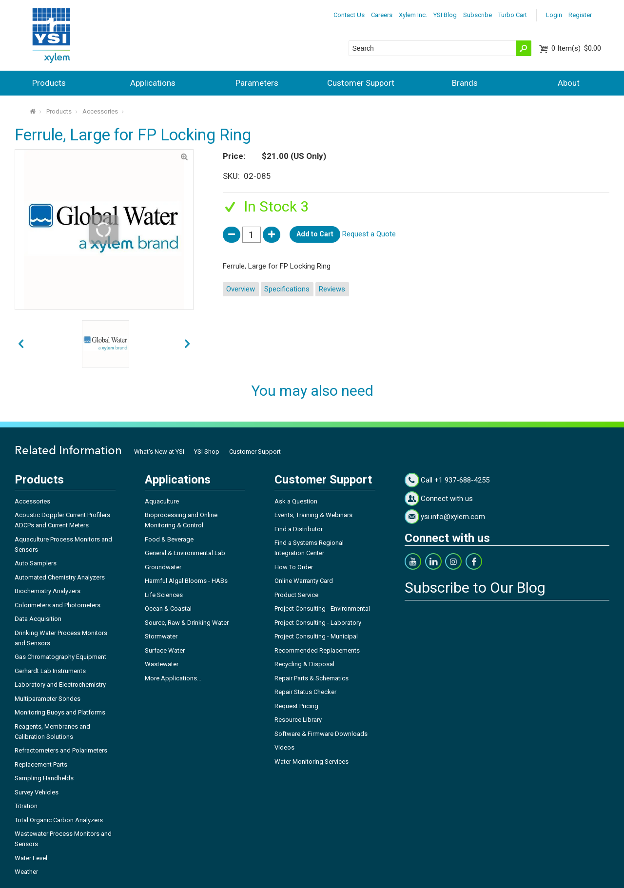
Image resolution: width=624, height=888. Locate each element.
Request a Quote (369, 234)
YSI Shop (206, 451)
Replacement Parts (41, 764)
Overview (240, 289)
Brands (465, 83)
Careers (381, 15)
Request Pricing (296, 706)
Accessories (100, 111)
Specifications (287, 289)
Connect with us (447, 498)
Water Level (31, 858)
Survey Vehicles (36, 792)
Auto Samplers (36, 563)
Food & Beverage (169, 539)
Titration (26, 806)
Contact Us (349, 15)
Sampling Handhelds (44, 778)
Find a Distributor (298, 529)
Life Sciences (164, 594)
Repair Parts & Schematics (311, 678)
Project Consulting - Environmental (322, 608)
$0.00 (576, 48)
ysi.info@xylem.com (453, 516)
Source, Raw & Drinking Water (187, 622)
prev (187, 344)
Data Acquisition (38, 618)
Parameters (256, 83)
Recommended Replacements (317, 650)
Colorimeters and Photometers (57, 605)
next (21, 344)
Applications (153, 83)
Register (580, 15)
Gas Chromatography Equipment (60, 656)
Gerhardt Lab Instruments (50, 671)
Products (49, 83)
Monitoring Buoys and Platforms (60, 712)
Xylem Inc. (413, 15)
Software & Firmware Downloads (321, 733)
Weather (26, 871)
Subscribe (477, 15)
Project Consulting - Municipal (316, 636)
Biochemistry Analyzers (47, 591)
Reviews (332, 289)
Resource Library (298, 719)
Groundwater (163, 567)
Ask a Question (295, 501)
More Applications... (173, 678)
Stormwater (161, 636)
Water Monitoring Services (311, 761)
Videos (284, 747)
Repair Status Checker (305, 691)
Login (554, 15)
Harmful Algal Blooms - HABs (186, 580)
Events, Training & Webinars (313, 515)
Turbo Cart (512, 15)
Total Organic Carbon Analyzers (59, 820)
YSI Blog (445, 15)
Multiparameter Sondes (47, 698)
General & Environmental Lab (185, 553)
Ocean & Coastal (168, 608)
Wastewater (161, 664)
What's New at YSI (159, 451)
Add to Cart (314, 234)
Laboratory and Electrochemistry (60, 684)
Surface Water (165, 650)
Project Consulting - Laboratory (317, 622)
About (569, 83)
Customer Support (360, 83)
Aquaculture (162, 501)
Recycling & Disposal (304, 664)
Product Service (296, 594)
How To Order (293, 567)
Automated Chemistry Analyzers (60, 577)
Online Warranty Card (303, 580)
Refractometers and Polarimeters (61, 750)
